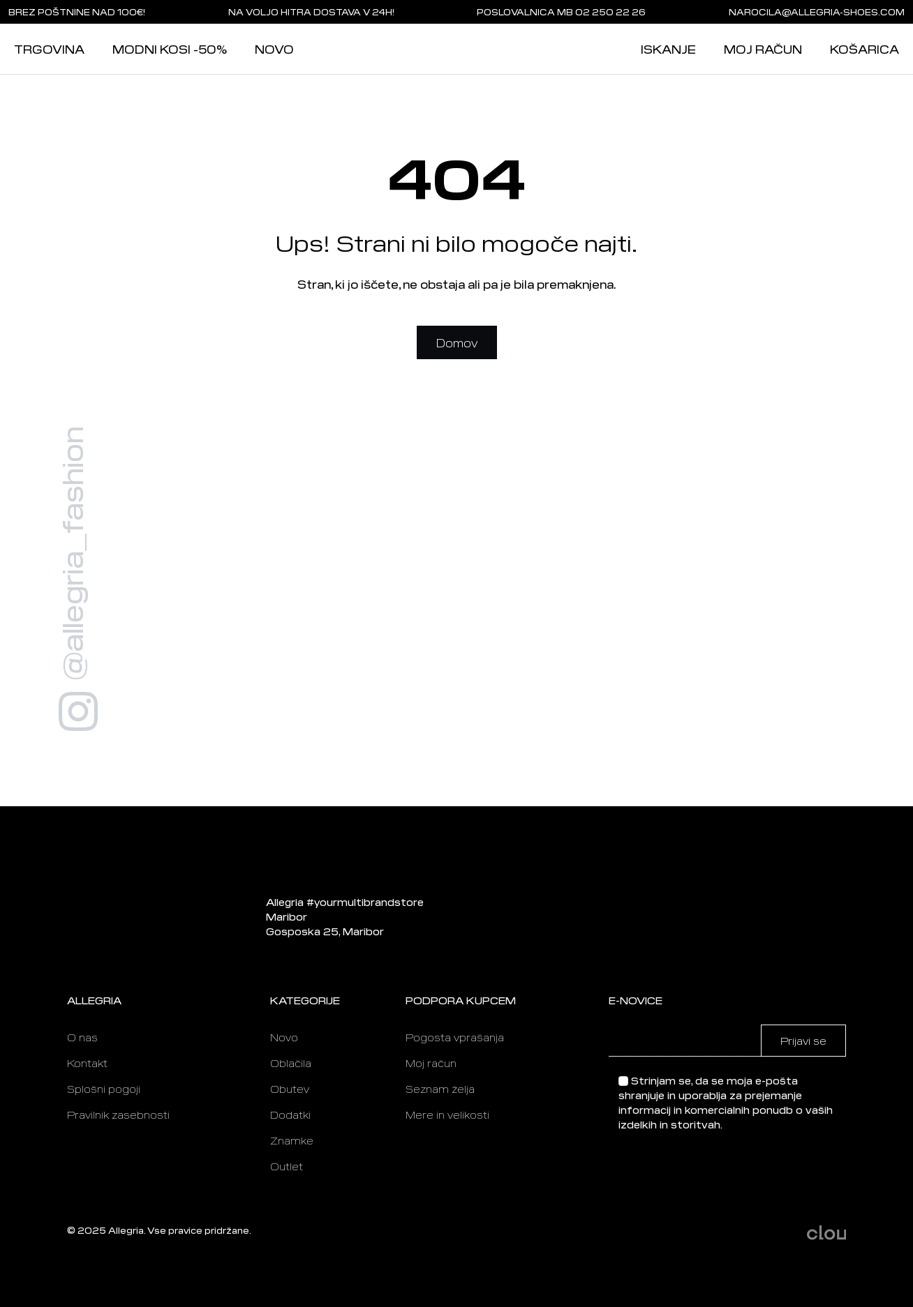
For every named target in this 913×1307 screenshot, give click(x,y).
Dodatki (290, 1114)
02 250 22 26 (610, 11)
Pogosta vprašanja (455, 1037)
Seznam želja (440, 1088)
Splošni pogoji (103, 1088)
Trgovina (49, 49)
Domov (456, 342)
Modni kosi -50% (169, 49)
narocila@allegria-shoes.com (817, 11)
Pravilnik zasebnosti (118, 1114)
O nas (82, 1037)
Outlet (286, 1166)
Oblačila (290, 1063)
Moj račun (763, 49)
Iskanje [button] (668, 49)
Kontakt (87, 1063)
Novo (274, 49)
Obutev (289, 1088)
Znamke (291, 1140)
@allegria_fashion (71, 553)
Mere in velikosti (447, 1114)
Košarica (864, 49)
